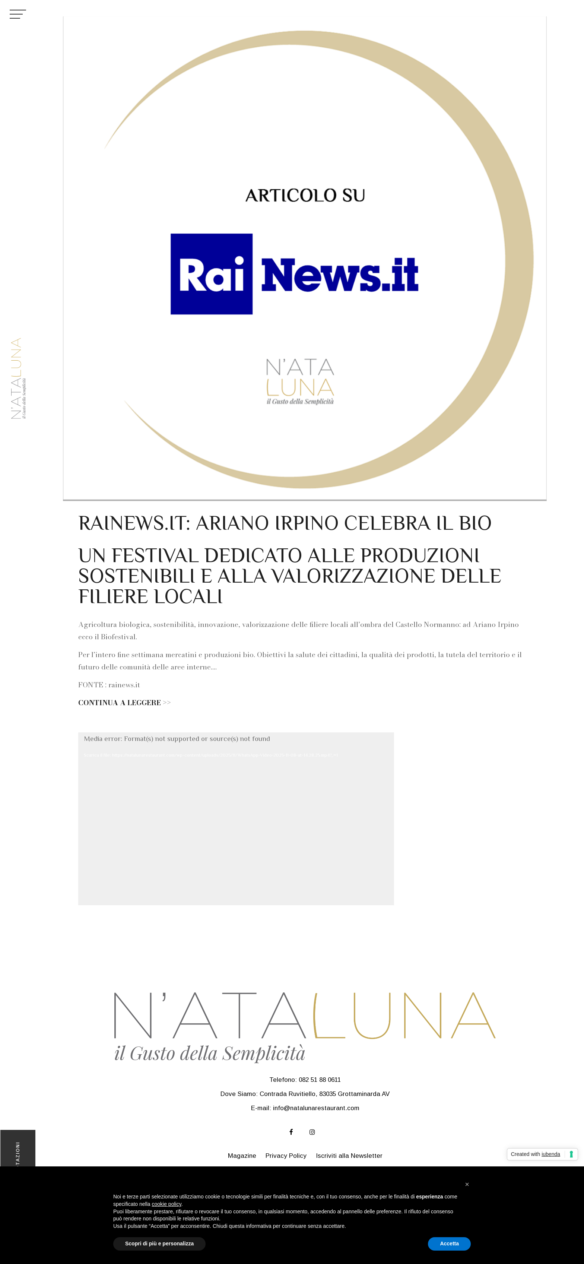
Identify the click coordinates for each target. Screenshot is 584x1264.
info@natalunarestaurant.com (316, 1108)
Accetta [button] (449, 1243)
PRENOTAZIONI (17, 1163)
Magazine (242, 1155)
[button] (467, 1184)
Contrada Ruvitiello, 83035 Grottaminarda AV (325, 1093)
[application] (236, 818)
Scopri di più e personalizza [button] (159, 1243)
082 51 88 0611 (320, 1079)
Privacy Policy (286, 1155)
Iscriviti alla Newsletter (349, 1155)
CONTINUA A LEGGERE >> (124, 702)
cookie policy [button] (166, 1204)
